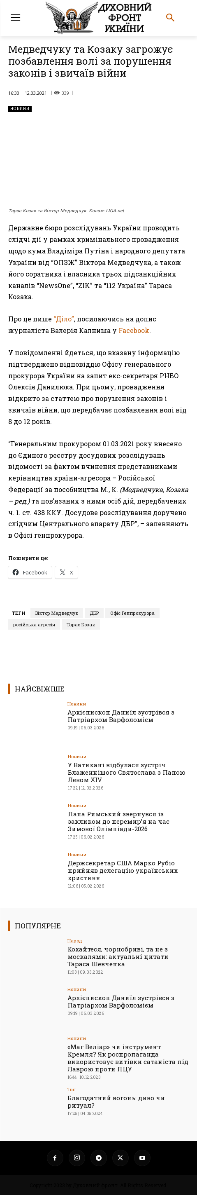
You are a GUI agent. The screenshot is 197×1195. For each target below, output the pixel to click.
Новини (20, 109)
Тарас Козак (81, 624)
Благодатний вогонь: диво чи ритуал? (116, 1101)
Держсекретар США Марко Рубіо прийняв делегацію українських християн (123, 870)
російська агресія (34, 624)
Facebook (133, 330)
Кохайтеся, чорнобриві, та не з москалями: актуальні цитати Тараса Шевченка (118, 956)
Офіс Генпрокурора (132, 613)
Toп (71, 1089)
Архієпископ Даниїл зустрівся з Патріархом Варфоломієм (120, 716)
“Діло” (63, 318)
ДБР (94, 613)
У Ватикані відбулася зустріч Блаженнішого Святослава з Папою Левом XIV (126, 772)
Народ (74, 940)
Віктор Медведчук (56, 613)
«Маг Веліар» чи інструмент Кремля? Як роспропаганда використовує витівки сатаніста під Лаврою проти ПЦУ (127, 1058)
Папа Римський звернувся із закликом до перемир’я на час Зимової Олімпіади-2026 (118, 821)
